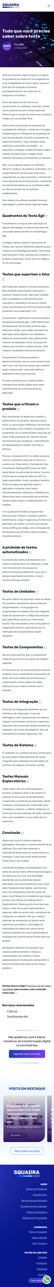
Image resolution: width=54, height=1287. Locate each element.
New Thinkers (40, 1243)
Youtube (42, 1274)
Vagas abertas (39, 1237)
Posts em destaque (36, 1212)
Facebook (42, 1269)
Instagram (41, 1263)
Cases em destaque (36, 1189)
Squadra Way (40, 1194)
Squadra (19, 44)
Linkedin (42, 1257)
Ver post (17, 1135)
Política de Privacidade (34, 1218)
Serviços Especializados (34, 1200)
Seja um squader (38, 1231)
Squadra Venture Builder (33, 1206)
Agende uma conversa (27, 1053)
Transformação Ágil (17, 1016)
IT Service (12, 1011)
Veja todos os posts (27, 1151)
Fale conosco (38, 1280)
